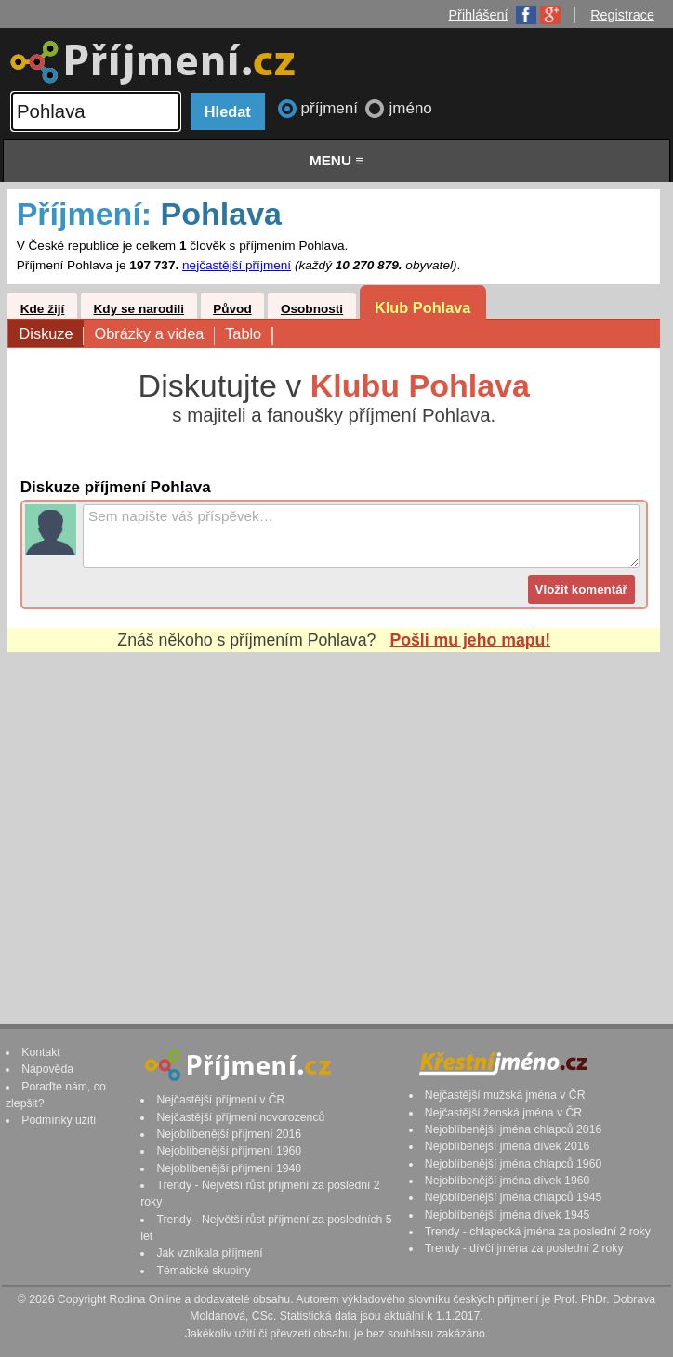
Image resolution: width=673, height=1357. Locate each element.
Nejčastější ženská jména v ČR (503, 1112)
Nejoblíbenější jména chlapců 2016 (513, 1129)
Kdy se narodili (139, 309)
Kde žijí (42, 309)
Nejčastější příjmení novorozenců (240, 1117)
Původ (232, 309)
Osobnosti (312, 309)
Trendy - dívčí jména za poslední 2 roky (524, 1248)
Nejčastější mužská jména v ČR (505, 1095)
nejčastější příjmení (236, 265)
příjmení (332, 108)
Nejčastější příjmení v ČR (220, 1099)
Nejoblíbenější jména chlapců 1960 (513, 1163)
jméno (410, 108)
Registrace (622, 14)
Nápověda (47, 1069)
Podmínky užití (58, 1120)
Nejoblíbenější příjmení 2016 (228, 1134)
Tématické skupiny (203, 1270)
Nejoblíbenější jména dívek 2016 (507, 1146)
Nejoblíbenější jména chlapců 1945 (513, 1197)
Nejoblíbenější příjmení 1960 (228, 1150)
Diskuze (52, 335)
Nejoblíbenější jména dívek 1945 (507, 1214)
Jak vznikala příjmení (209, 1252)
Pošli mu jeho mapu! (469, 640)
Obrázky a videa (154, 335)
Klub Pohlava (422, 307)
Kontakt (40, 1052)
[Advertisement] (333, 820)
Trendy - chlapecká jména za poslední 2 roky (538, 1231)
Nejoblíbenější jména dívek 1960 (507, 1180)
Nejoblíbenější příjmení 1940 (228, 1168)
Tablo (248, 335)
